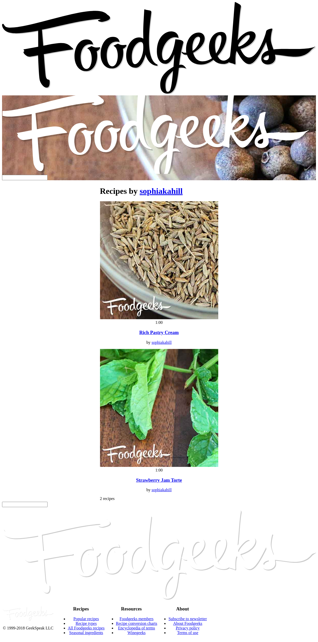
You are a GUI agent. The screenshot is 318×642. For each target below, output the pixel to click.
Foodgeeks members (136, 619)
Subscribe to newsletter (187, 619)
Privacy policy (188, 628)
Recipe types (86, 623)
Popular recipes (86, 619)
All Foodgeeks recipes (86, 628)
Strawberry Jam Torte (159, 480)
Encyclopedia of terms (136, 628)
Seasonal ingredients (86, 632)
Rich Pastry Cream (159, 332)
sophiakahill (161, 191)
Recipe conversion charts (136, 623)
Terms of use (187, 632)
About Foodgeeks (187, 623)
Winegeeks (137, 632)
